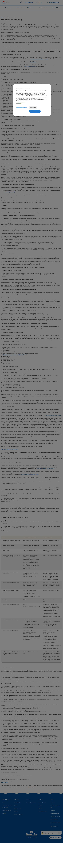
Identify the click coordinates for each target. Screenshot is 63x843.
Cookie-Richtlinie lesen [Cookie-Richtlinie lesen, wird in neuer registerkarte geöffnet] (21, 101)
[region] (32, 100)
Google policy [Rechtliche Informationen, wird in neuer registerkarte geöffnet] (18, 103)
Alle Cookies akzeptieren (35, 111)
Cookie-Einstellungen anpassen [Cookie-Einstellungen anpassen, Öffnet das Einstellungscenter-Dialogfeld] (21, 107)
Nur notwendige (33, 107)
